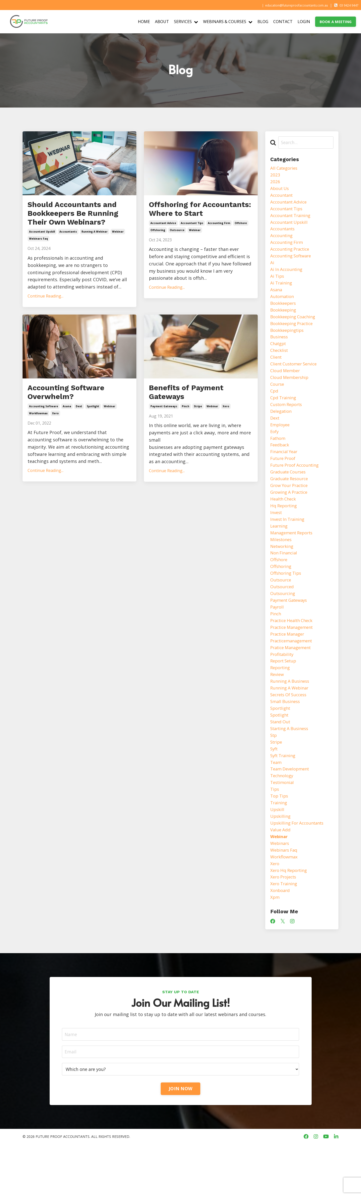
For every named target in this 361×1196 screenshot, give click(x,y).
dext (79, 427)
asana (67, 427)
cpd (274, 407)
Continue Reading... (45, 313)
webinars (280, 890)
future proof (284, 479)
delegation (282, 428)
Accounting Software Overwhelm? (74, 411)
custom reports (288, 421)
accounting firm (219, 238)
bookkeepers (284, 313)
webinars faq (38, 255)
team (276, 804)
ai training (282, 291)
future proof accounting (297, 486)
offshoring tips (287, 602)
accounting (282, 241)
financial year (285, 472)
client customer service (296, 378)
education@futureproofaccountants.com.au (285, 5)
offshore (241, 238)
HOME (144, 21)
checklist (280, 363)
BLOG (262, 21)
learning (279, 551)
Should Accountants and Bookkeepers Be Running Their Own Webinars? (72, 221)
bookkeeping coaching (295, 327)
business (279, 349)
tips (275, 833)
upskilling (281, 861)
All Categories (285, 169)
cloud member (286, 385)
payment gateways (163, 427)
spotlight (93, 427)
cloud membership (290, 392)
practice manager (289, 667)
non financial (285, 580)
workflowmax (38, 434)
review (277, 710)
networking (283, 573)
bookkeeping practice (293, 335)
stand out (281, 760)
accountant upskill (42, 248)
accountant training (292, 219)
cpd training (284, 414)
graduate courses (289, 493)
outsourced (283, 616)
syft (274, 789)
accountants (68, 248)
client (276, 371)
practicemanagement (293, 674)
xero (55, 434)
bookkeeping (284, 320)
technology (282, 818)
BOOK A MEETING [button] (336, 21)
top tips (280, 840)
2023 (275, 176)
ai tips (277, 284)
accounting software (43, 427)
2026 (275, 183)
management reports (293, 558)
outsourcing (283, 623)
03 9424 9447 (346, 5)
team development (291, 811)
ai (272, 270)
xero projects (284, 926)
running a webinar (94, 248)
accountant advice (163, 238)
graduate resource (291, 500)
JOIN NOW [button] (180, 1140)
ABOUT (162, 21)
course (277, 399)
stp (274, 775)
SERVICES (186, 21)
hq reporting (284, 530)
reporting (281, 703)
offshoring (157, 245)
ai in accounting (287, 277)
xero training (285, 934)
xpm (275, 948)
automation (283, 306)
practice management (294, 659)
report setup (284, 695)
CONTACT (283, 21)
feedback (280, 464)
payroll (277, 638)
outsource (177, 245)
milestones (282, 566)
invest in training (289, 544)
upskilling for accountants (299, 869)
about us (280, 190)
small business (286, 739)
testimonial (283, 825)
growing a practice (290, 515)
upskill (277, 854)
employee (280, 443)
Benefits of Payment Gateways (194, 411)
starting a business (291, 768)
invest (276, 537)
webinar (118, 248)
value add (281, 876)
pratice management (292, 681)
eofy (275, 450)
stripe (198, 427)
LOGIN (304, 21)
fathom (278, 457)
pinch (185, 427)
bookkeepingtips (288, 342)
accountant (282, 197)
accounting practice (291, 255)
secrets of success (290, 732)
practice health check (293, 652)
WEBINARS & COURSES (227, 21)
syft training (284, 796)
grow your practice (291, 508)
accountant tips (192, 238)
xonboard (280, 941)
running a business (291, 717)
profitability (283, 688)
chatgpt (279, 356)
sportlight (281, 746)
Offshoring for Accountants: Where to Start (199, 216)
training (279, 847)
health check (284, 522)
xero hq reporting (290, 919)
